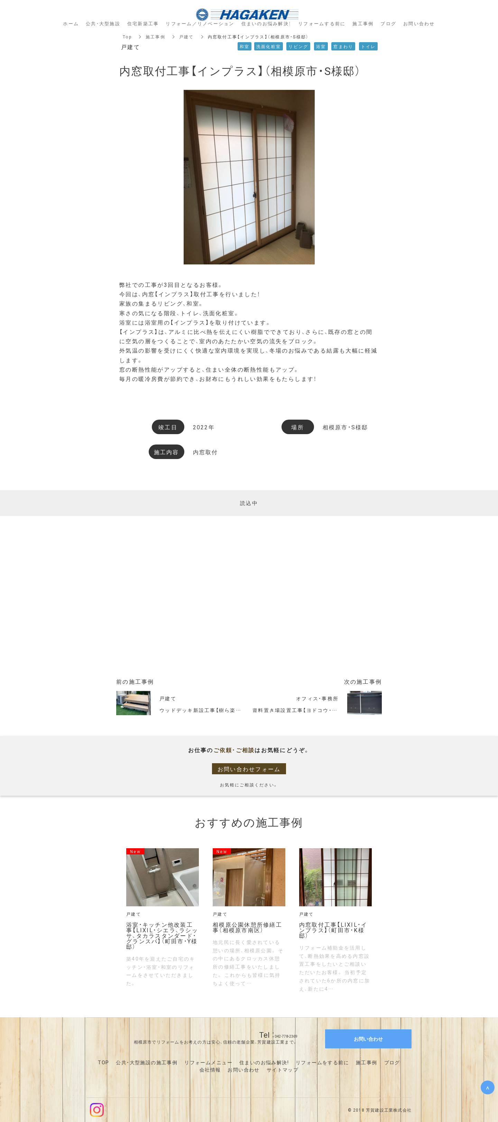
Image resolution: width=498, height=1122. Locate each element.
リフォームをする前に (322, 1062)
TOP (103, 1062)
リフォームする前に (321, 23)
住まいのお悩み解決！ (266, 23)
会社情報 (210, 1069)
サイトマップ (282, 1069)
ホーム (71, 23)
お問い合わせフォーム (249, 769)
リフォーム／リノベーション (200, 23)
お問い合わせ (243, 1069)
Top (127, 37)
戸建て (186, 37)
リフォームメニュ (205, 1062)
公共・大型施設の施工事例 (146, 1062)
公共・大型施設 (103, 23)
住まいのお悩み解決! (264, 1062)
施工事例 (155, 37)
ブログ (392, 1062)
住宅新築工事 (143, 23)
